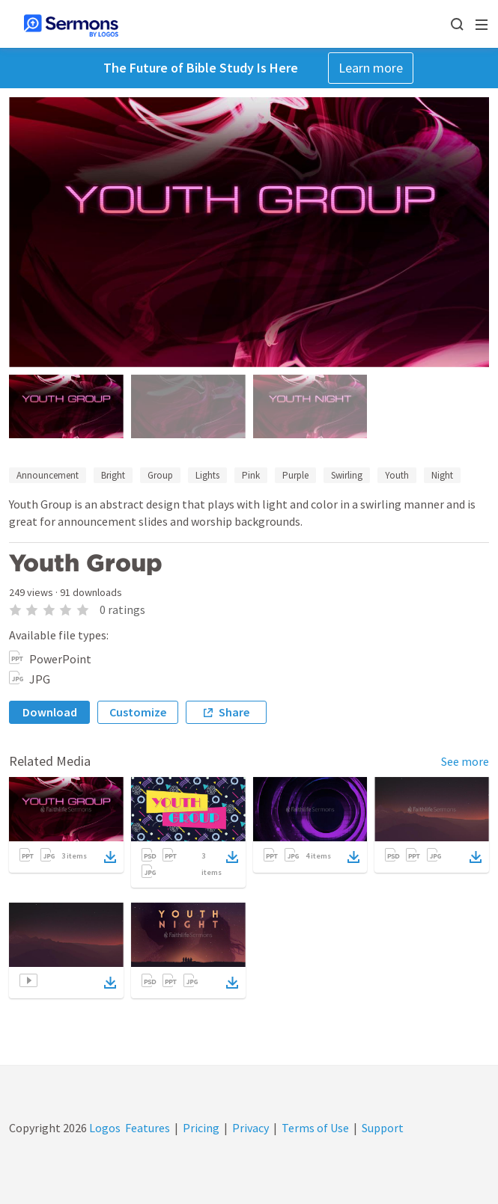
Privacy (250, 1127)
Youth (397, 475)
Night (442, 475)
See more (465, 761)
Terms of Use (315, 1127)
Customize (137, 711)
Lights (207, 475)
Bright (113, 475)
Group (160, 475)
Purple (295, 475)
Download (49, 711)
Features (147, 1127)
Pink (251, 475)
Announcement (47, 475)
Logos (104, 1127)
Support (383, 1127)
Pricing (201, 1127)
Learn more (370, 67)
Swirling (346, 475)
